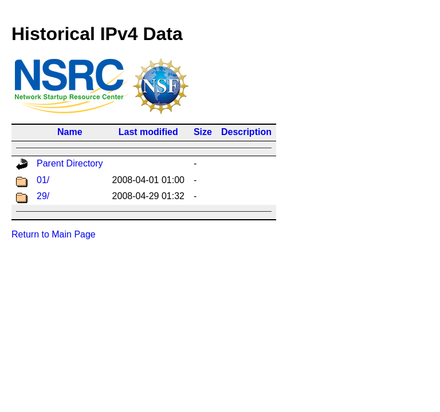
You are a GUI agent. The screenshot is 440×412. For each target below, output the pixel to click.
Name (69, 132)
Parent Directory (70, 163)
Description (246, 132)
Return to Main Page (53, 234)
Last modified (148, 132)
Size (203, 132)
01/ (43, 180)
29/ (43, 196)
